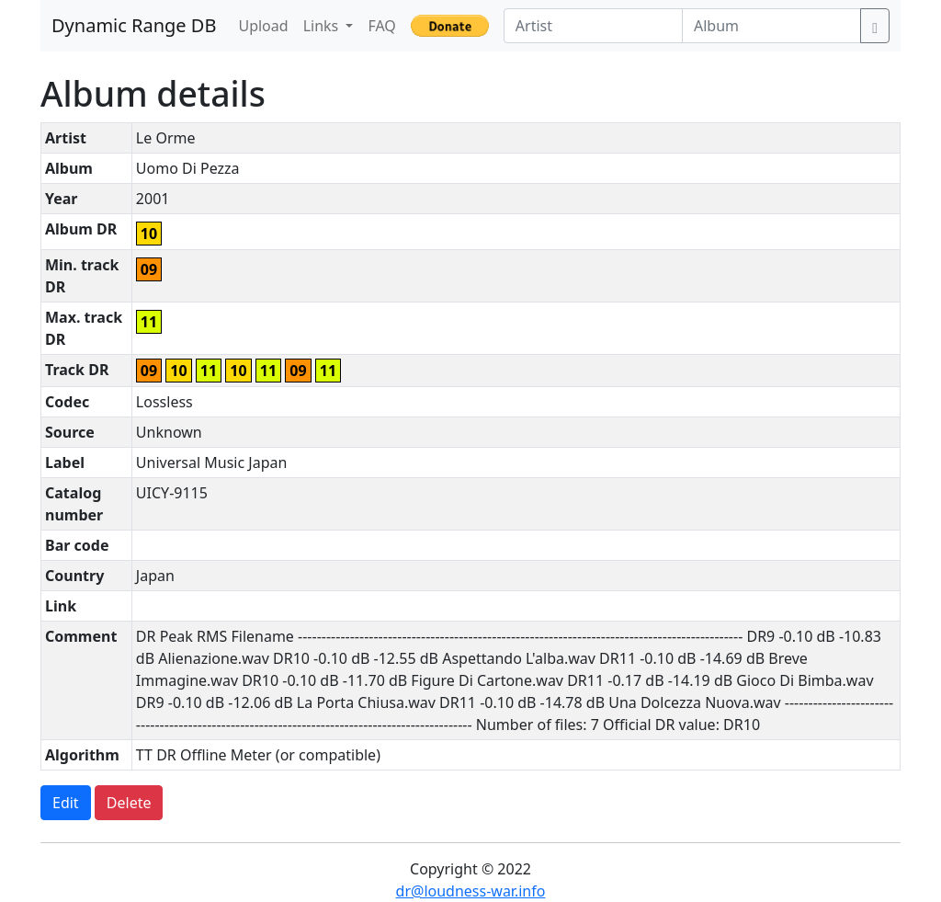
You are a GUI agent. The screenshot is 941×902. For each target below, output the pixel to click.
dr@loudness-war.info (471, 891)
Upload (263, 26)
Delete (129, 803)
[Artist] (593, 25)
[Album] (771, 25)
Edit (65, 803)
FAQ (381, 26)
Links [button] (323, 26)
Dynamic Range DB (133, 25)
